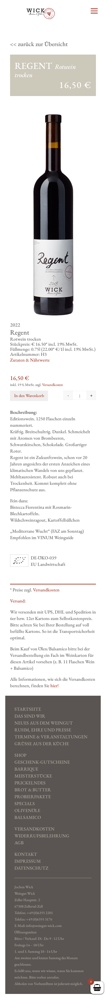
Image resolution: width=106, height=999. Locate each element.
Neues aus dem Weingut (43, 723)
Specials (24, 803)
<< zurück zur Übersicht (39, 44)
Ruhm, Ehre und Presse (42, 730)
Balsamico (27, 817)
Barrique (26, 769)
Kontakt (25, 854)
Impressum (27, 861)
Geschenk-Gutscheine (42, 762)
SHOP (20, 755)
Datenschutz (31, 868)
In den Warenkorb (29, 395)
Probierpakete (32, 796)
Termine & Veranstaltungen (50, 736)
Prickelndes (30, 783)
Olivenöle (27, 810)
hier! (54, 686)
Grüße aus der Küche (41, 743)
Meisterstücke (33, 776)
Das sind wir (29, 716)
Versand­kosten (34, 829)
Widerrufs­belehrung (41, 835)
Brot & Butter (32, 789)
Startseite (27, 709)
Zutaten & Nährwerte (30, 360)
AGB (19, 842)
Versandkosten (52, 384)
